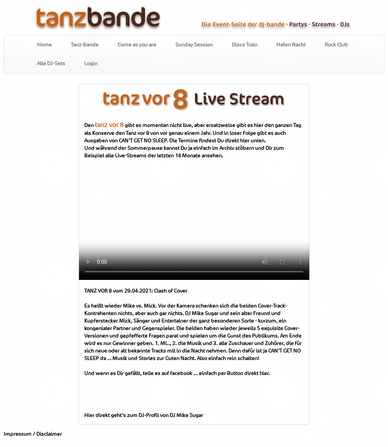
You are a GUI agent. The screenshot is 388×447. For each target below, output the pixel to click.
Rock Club (336, 45)
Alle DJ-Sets (51, 63)
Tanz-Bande (84, 45)
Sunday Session (194, 45)
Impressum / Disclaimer (33, 434)
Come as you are (137, 45)
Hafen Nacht (291, 45)
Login (90, 63)
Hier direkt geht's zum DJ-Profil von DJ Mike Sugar (143, 415)
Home (44, 45)
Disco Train (244, 45)
